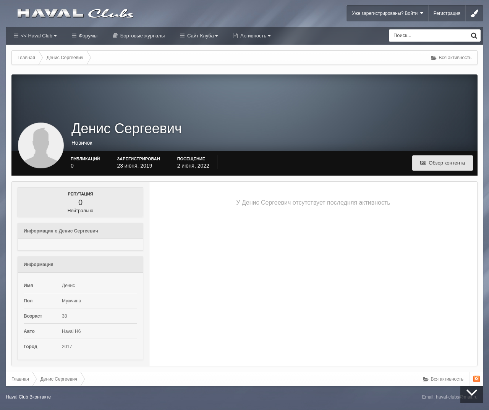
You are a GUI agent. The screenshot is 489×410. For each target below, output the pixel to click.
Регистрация (447, 13)
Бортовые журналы (142, 36)
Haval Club (17, 397)
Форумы (87, 36)
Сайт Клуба (202, 36)
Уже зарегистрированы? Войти (387, 13)
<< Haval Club (38, 36)
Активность (254, 36)
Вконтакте (40, 397)
